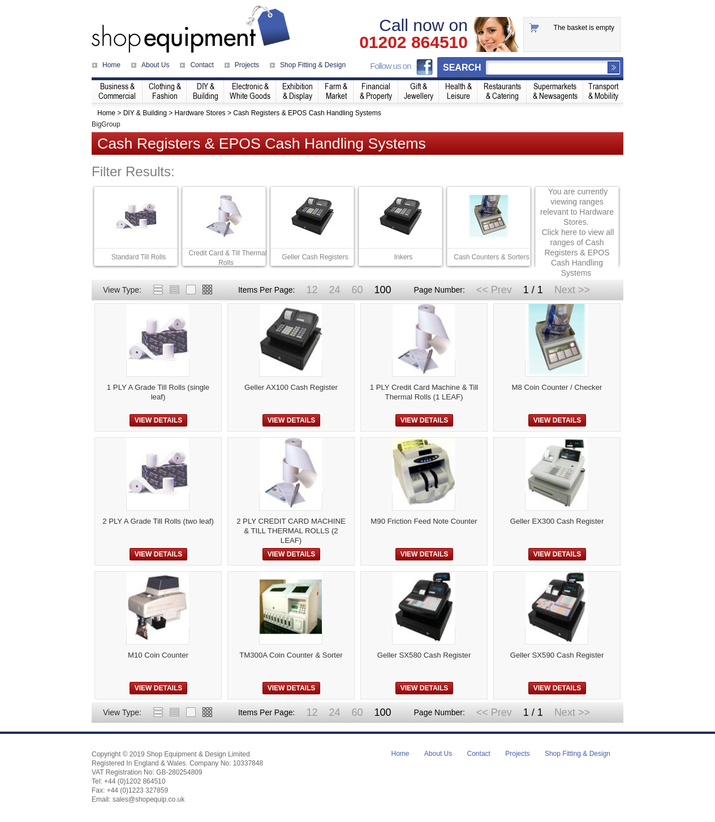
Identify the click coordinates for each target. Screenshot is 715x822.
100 (382, 289)
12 (311, 289)
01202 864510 (413, 42)
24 (334, 289)
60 (357, 289)
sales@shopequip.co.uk (149, 799)
